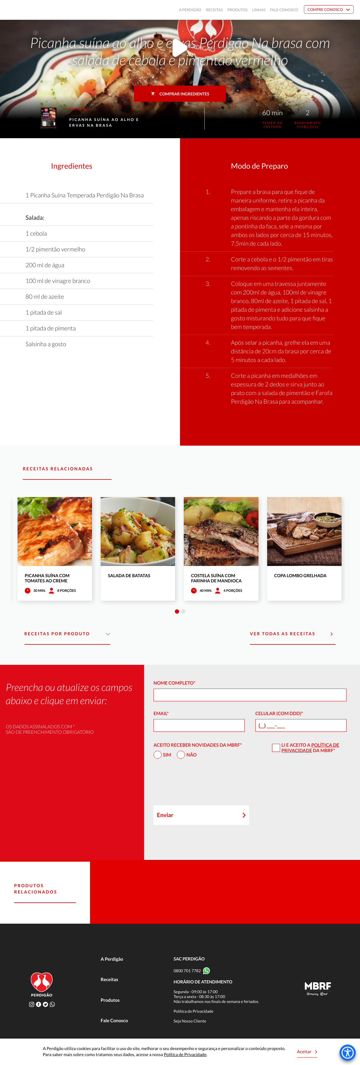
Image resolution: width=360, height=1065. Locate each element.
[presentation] (197, 784)
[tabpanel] (55, 549)
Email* (161, 713)
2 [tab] (183, 611)
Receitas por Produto (67, 634)
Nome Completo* (175, 683)
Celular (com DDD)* (279, 713)
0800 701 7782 (187, 970)
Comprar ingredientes (180, 93)
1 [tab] (177, 611)
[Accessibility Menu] (348, 1053)
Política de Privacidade (310, 747)
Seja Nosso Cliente (190, 1020)
